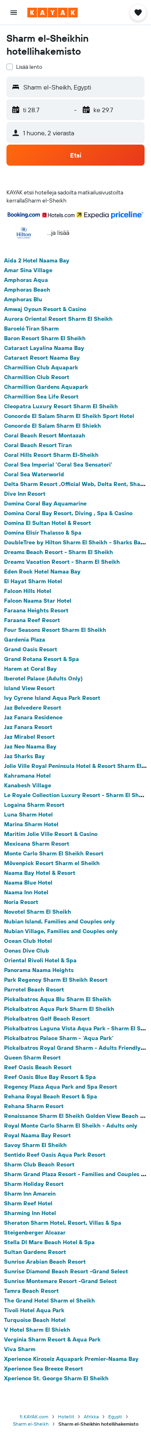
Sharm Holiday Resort (34, 1183)
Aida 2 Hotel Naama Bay (36, 260)
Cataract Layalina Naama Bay (44, 348)
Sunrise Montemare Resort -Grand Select (60, 1281)
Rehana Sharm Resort (34, 1106)
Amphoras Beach (27, 289)
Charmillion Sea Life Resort (41, 396)
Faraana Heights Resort (36, 610)
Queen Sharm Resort (32, 1057)
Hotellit (66, 1416)
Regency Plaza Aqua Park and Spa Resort (60, 1086)
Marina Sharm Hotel (31, 824)
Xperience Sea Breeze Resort (43, 1368)
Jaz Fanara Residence (33, 717)
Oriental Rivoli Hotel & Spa (40, 960)
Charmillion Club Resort (36, 377)
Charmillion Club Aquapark (41, 367)
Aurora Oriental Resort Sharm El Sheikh (58, 318)
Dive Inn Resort (25, 493)
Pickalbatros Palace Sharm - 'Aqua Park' (59, 1038)
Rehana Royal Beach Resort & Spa (50, 1096)
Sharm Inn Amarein (30, 1193)
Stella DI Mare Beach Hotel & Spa (49, 1242)
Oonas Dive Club (26, 950)
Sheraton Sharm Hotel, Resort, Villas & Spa (62, 1222)
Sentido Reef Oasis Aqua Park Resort (54, 1154)
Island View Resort (29, 688)
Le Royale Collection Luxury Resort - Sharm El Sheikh (77, 795)
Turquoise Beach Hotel (35, 1320)
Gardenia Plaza (24, 639)
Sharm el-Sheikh (31, 1424)
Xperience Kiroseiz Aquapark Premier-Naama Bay (71, 1358)
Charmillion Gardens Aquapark (46, 386)
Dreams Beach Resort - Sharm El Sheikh (58, 552)
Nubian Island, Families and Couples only (59, 921)
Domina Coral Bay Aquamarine (45, 503)
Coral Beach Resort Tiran (38, 445)
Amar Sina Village (28, 270)
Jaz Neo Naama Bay (30, 746)
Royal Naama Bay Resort (37, 1135)
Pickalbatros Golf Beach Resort (47, 1018)
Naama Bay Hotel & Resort (39, 872)
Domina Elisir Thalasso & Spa (42, 532)
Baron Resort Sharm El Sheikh (45, 338)
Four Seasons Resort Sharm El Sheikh (55, 629)
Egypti (115, 1416)
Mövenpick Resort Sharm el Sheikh (52, 863)
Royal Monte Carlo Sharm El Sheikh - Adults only (70, 1125)
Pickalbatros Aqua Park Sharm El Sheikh (59, 1009)
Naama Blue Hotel (28, 882)
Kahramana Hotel (27, 775)
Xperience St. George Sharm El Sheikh (56, 1378)
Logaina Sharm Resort (34, 804)
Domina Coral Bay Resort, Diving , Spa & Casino (68, 513)
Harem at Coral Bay (30, 668)
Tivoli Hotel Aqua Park (34, 1310)
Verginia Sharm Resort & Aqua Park (52, 1339)
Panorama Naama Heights (39, 970)
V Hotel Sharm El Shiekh (37, 1329)
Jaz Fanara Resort (28, 727)
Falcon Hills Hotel (27, 591)
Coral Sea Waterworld (34, 474)
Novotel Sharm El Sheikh (37, 911)
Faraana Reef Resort (32, 620)
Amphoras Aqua (26, 280)
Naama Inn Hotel (26, 892)
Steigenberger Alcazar (35, 1232)
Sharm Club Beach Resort (39, 1164)
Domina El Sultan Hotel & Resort (47, 523)
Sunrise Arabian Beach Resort (45, 1261)
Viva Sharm (19, 1349)
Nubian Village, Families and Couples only (61, 931)
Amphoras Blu (23, 299)
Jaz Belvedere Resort (32, 707)
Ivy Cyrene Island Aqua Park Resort (52, 697)
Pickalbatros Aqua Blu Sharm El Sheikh (57, 999)
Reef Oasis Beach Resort (38, 1067)
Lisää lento (29, 66)
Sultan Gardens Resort (35, 1252)
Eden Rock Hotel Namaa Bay (42, 571)
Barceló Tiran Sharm (31, 328)
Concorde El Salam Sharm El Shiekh (52, 425)
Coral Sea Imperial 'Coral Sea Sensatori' (58, 464)
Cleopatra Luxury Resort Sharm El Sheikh (61, 406)
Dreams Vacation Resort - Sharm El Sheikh (62, 561)
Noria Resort (21, 902)
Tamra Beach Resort (31, 1290)
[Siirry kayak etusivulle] (52, 12)
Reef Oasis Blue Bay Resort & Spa (50, 1077)
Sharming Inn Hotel (30, 1213)
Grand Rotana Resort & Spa (41, 659)
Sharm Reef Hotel (28, 1203)
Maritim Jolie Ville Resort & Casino (50, 834)
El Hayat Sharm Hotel (33, 581)
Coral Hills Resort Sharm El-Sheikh (51, 454)
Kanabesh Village (27, 785)
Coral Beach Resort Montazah (44, 435)
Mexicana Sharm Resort (36, 843)
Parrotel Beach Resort (34, 989)
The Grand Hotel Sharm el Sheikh (49, 1300)
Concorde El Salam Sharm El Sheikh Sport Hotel (69, 416)
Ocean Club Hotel (28, 940)
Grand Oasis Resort (30, 649)
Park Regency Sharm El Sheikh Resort (56, 979)
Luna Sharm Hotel (28, 814)
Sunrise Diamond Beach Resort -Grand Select (66, 1271)
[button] (14, 12)
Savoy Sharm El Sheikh (35, 1145)
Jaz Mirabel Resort (29, 736)
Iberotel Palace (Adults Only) (43, 678)
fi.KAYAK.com (34, 1416)
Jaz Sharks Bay (24, 756)
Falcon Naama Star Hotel (37, 600)
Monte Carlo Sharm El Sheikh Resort (53, 853)
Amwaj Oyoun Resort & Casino (45, 309)
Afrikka (91, 1416)
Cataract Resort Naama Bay (42, 357)
